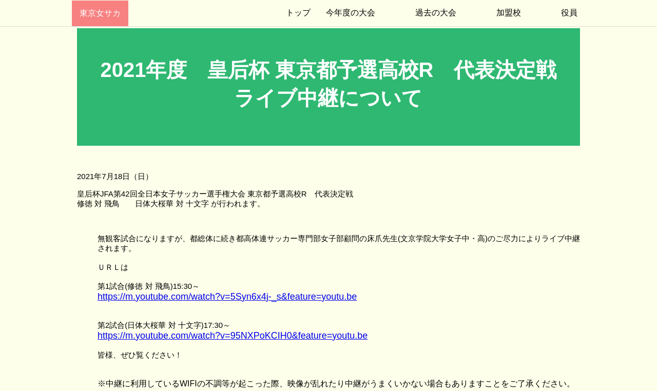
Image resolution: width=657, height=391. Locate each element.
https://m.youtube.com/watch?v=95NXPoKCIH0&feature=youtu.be (233, 335)
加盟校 (508, 12)
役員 (569, 12)
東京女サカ (100, 13)
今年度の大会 (350, 12)
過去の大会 (435, 12)
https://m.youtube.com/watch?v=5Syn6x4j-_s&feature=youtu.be (227, 296)
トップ (298, 12)
